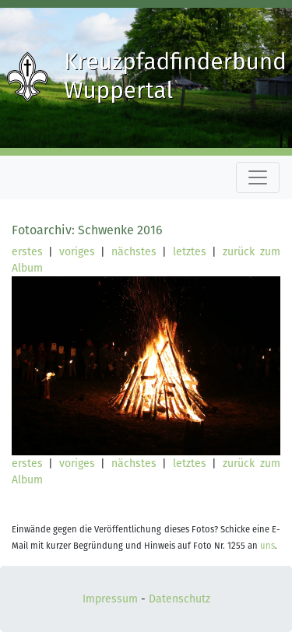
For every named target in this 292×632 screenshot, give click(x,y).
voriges (77, 251)
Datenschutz (179, 599)
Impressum (110, 599)
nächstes (134, 251)
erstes (27, 251)
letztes (189, 251)
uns (267, 546)
